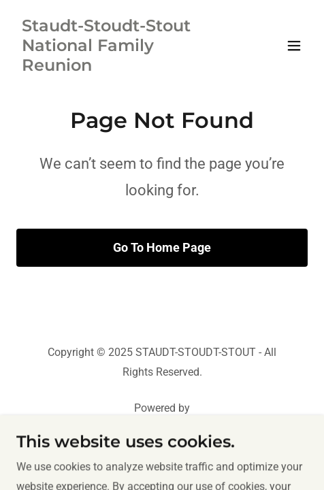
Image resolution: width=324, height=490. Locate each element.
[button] (294, 45)
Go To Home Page (162, 247)
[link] (118, 67)
